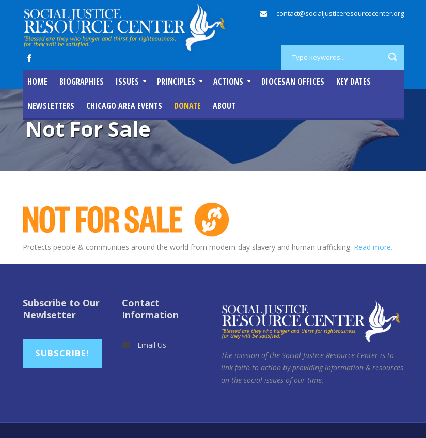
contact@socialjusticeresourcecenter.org (340, 13)
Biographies (81, 81)
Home (37, 81)
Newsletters (50, 105)
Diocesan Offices (292, 81)
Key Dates (353, 81)
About (224, 105)
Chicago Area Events (124, 105)
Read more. (373, 247)
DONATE (187, 105)
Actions (228, 81)
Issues (127, 81)
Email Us (151, 345)
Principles (176, 81)
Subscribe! (62, 353)
